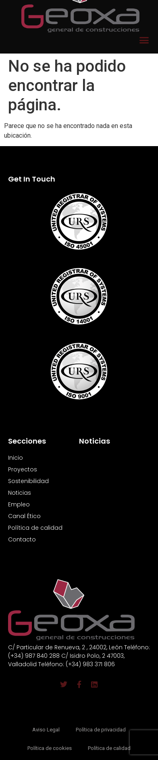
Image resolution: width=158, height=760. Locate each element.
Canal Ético (24, 516)
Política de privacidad (101, 730)
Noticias (19, 493)
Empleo (19, 504)
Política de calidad (35, 528)
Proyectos (22, 469)
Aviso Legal (46, 730)
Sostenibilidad (28, 481)
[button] (144, 40)
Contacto (22, 539)
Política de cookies (49, 748)
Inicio (15, 458)
